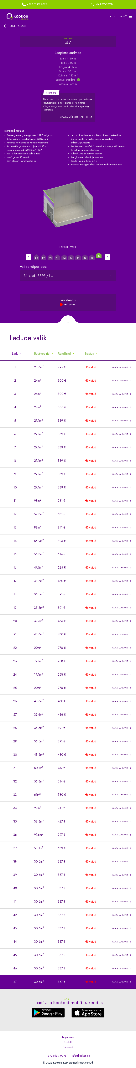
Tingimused (68, 1037)
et (111, 16)
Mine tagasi (18, 26)
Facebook (68, 1047)
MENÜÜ (123, 16)
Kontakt (68, 1042)
